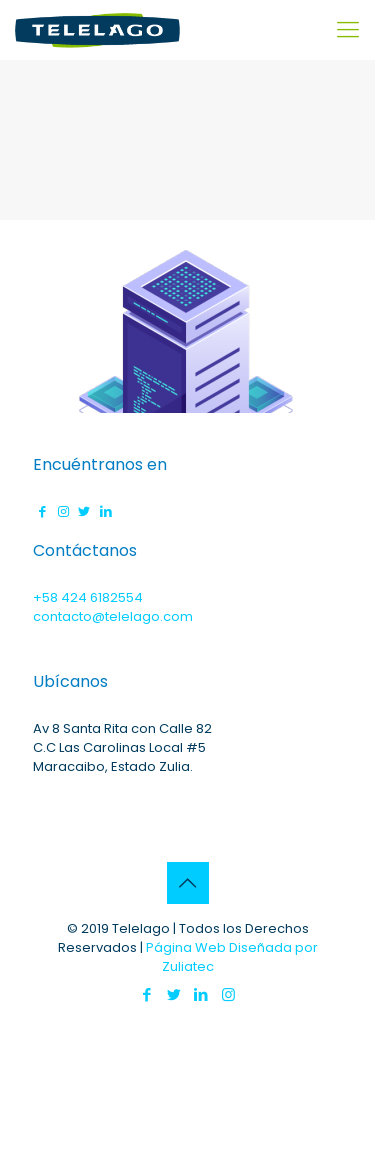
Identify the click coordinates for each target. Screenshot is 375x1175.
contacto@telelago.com (113, 616)
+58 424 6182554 (88, 597)
